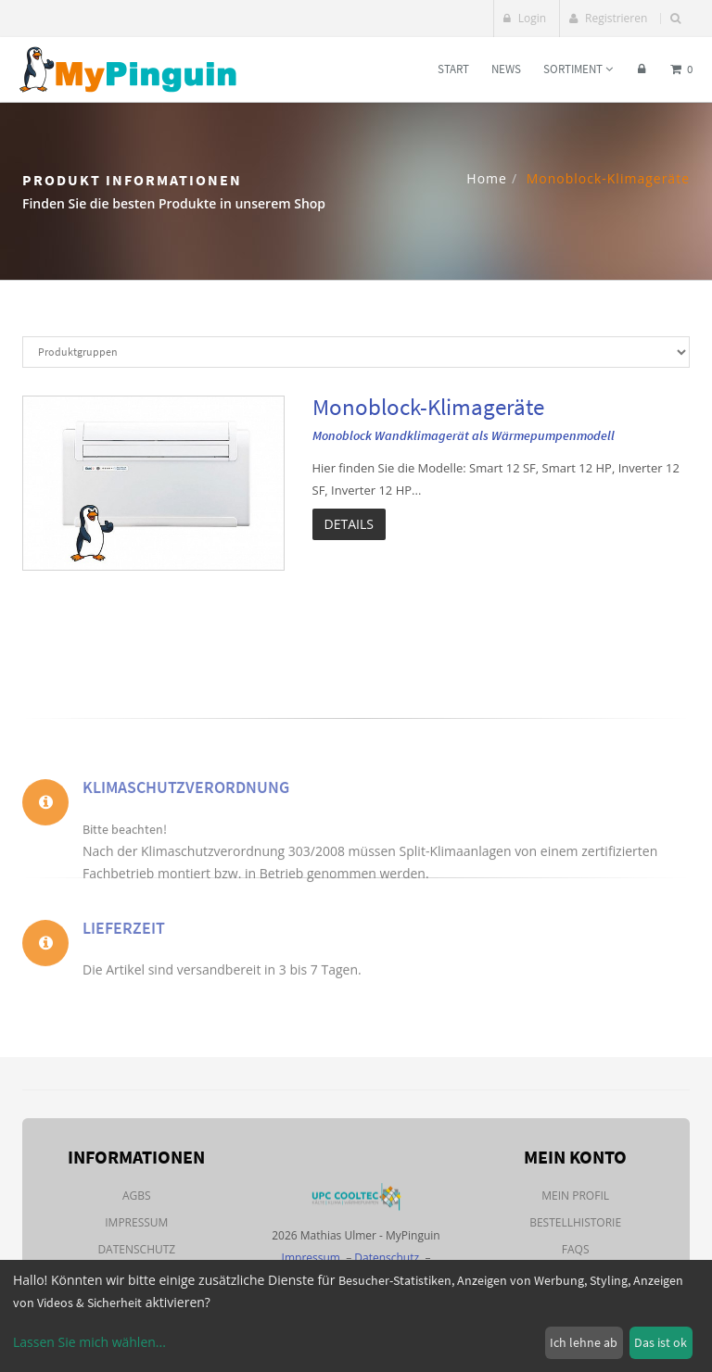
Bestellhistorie (575, 1222)
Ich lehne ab (583, 1342)
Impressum (136, 1222)
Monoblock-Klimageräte (428, 407)
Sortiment (578, 69)
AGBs (136, 1195)
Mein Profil (575, 1195)
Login (525, 18)
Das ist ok (660, 1342)
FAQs (576, 1249)
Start (453, 69)
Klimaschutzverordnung (186, 813)
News (506, 69)
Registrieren (608, 18)
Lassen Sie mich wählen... (89, 1342)
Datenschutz (136, 1249)
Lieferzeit (124, 942)
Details (349, 524)
